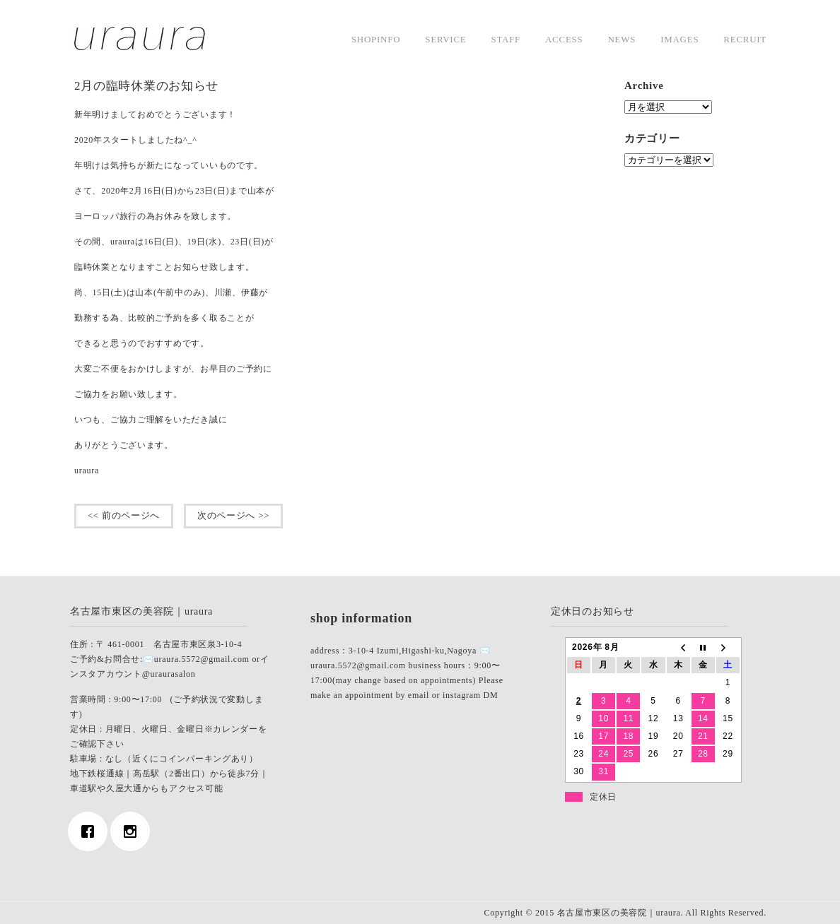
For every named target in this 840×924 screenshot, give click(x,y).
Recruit (744, 39)
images (679, 39)
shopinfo (375, 39)
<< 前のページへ (124, 515)
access (564, 39)
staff (505, 39)
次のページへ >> (233, 515)
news (621, 39)
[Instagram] (133, 831)
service (445, 39)
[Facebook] (91, 831)
